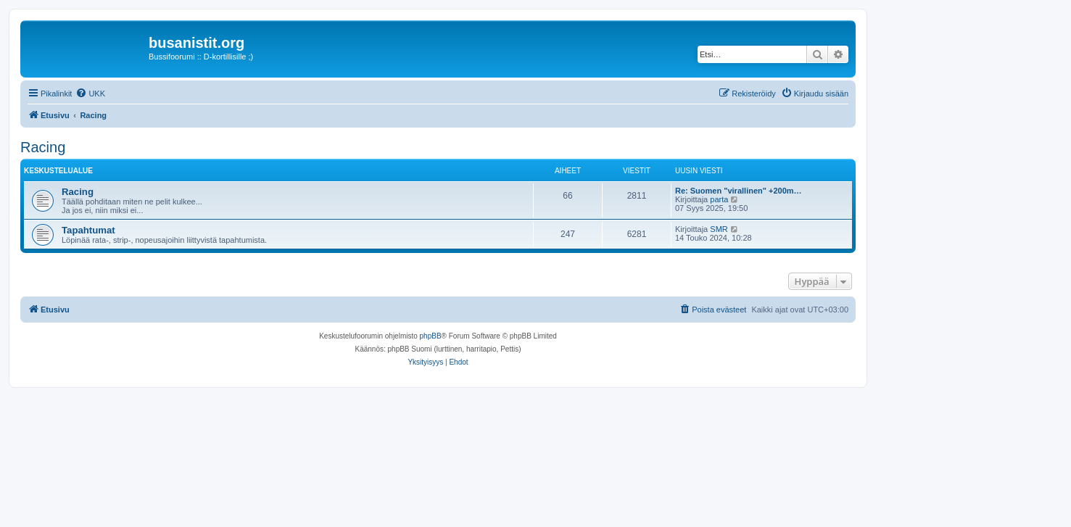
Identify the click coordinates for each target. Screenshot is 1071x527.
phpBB (431, 336)
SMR (718, 229)
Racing (42, 147)
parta (719, 199)
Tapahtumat (88, 230)
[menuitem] (90, 93)
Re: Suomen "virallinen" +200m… (738, 190)
